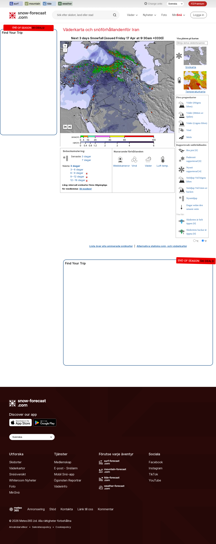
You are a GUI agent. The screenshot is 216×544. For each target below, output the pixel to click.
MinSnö (14, 492)
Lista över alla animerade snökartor (111, 246)
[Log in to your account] (198, 15)
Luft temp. (162, 165)
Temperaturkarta (195, 91)
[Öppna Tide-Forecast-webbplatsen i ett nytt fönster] (49, 3)
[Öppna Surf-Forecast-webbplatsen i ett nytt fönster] (16, 3)
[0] (196, 150)
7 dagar (86, 159)
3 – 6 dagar (76, 169)
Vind (134, 165)
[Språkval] (175, 4)
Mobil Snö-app (64, 474)
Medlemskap (62, 462)
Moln (189, 137)
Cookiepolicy (63, 526)
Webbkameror (120, 165)
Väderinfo (60, 486)
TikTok (153, 474)
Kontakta (66, 509)
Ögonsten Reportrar (67, 480)
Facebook (156, 462)
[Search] (115, 15)
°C (197, 241)
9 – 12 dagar (77, 176)
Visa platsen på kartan (188, 38)
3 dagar (86, 156)
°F (206, 241)
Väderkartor (17, 468)
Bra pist (190, 150)
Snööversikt (17, 474)
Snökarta (190, 67)
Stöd (52, 509)
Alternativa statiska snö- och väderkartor (162, 246)
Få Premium (197, 3)
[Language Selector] (32, 437)
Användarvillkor (18, 526)
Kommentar (106, 509)
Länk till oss (85, 509)
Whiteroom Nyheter (22, 480)
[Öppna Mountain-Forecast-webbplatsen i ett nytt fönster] (32, 3)
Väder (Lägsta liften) (196, 123)
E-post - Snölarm (66, 468)
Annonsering (36, 509)
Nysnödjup (191, 198)
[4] (199, 171)
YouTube (155, 480)
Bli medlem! (85, 188)
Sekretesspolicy (41, 526)
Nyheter (149, 14)
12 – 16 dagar (77, 180)
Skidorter (15, 462)
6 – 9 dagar (76, 172)
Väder (132, 14)
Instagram (155, 468)
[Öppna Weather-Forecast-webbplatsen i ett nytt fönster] (65, 3)
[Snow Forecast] (27, 15)
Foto (164, 14)
